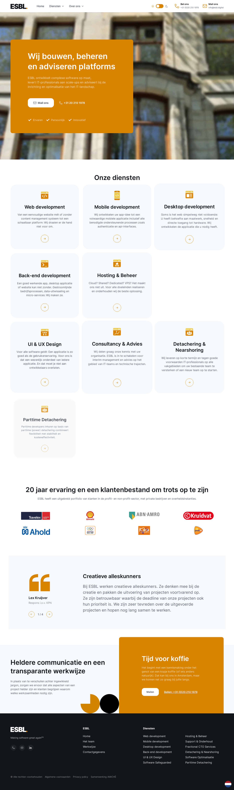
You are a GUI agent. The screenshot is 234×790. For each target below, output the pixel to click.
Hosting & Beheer (196, 736)
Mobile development (156, 741)
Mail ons (41, 102)
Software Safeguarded (157, 762)
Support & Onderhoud (199, 741)
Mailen (150, 691)
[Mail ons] (22, 748)
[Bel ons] (13, 748)
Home (40, 6)
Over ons (74, 6)
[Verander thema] (159, 6)
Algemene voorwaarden (57, 776)
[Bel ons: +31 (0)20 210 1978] (187, 6)
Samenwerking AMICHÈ (103, 776)
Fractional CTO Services (200, 746)
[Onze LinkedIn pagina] (31, 748)
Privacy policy (80, 776)
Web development (154, 736)
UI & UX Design (152, 757)
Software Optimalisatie (199, 757)
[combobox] (228, 784)
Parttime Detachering (198, 762)
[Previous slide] (32, 614)
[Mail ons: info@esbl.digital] (213, 6)
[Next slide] (49, 614)
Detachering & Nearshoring (202, 752)
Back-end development (157, 752)
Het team (88, 741)
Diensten (55, 6)
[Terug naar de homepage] (20, 6)
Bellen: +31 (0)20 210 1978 (180, 692)
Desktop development (157, 746)
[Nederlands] (228, 784)
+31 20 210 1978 (72, 102)
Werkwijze (89, 746)
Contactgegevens (94, 752)
